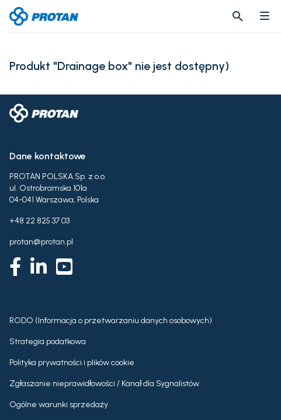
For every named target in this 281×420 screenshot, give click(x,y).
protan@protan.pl (41, 242)
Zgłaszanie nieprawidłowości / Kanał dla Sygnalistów (104, 383)
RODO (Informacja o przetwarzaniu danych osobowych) (110, 321)
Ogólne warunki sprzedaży (58, 405)
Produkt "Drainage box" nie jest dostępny (117, 66)
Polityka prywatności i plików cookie (71, 363)
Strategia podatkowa (47, 341)
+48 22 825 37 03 (39, 221)
